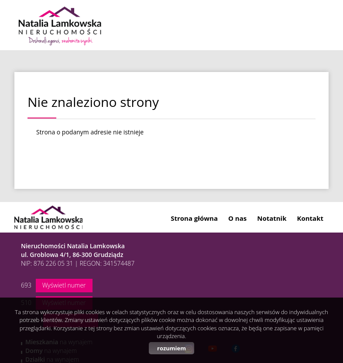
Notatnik (271, 218)
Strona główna (194, 218)
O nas (237, 218)
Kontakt (310, 218)
